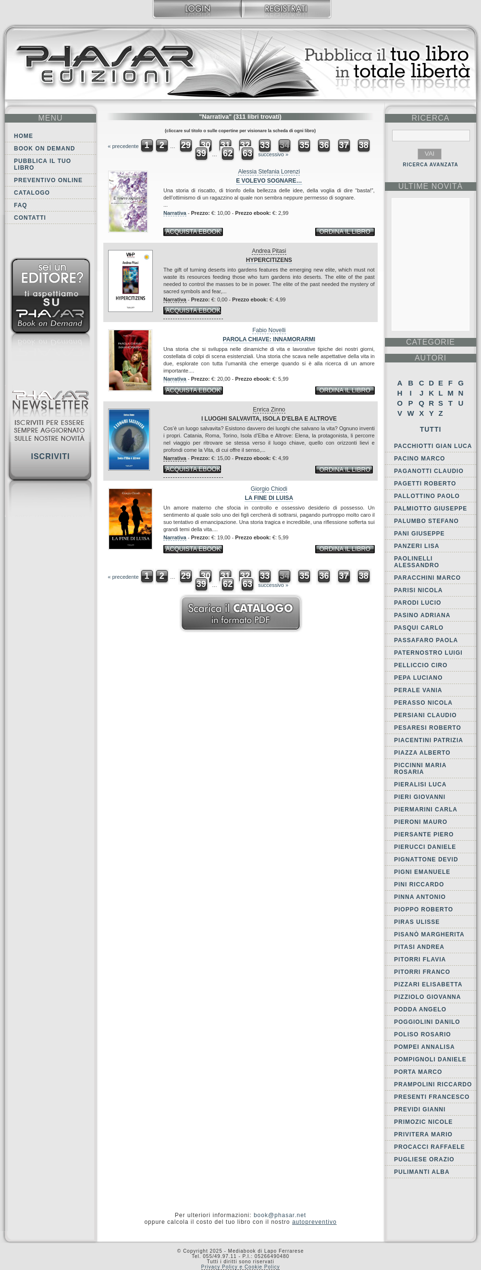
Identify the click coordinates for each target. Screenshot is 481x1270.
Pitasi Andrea (419, 947)
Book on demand (44, 148)
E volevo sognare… (269, 180)
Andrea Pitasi (269, 251)
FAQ (20, 205)
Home (23, 136)
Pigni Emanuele (422, 872)
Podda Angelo (420, 1009)
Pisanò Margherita (429, 934)
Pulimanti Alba (422, 1172)
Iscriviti (50, 456)
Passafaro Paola (426, 640)
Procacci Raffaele (429, 1147)
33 (265, 145)
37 (344, 145)
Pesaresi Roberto (427, 727)
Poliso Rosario (422, 1034)
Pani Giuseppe (419, 533)
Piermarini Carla (425, 809)
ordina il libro (344, 231)
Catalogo (32, 192)
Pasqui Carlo (419, 627)
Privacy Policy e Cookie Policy (240, 1267)
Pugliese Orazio (424, 1159)
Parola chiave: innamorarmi (269, 339)
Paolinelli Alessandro (416, 562)
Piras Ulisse (417, 922)
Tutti (431, 429)
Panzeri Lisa (416, 546)
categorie (430, 342)
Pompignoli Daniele (430, 1059)
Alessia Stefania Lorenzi (269, 171)
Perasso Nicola (423, 702)
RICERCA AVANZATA (430, 164)
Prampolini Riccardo (433, 1084)
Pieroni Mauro (420, 822)
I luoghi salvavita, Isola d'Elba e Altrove (269, 418)
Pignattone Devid (426, 859)
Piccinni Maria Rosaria (420, 768)
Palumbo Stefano (426, 521)
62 (228, 153)
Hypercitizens (269, 260)
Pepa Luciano (418, 677)
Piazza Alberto (422, 752)
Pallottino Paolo (427, 496)
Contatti (30, 217)
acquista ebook (193, 231)
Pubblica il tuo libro (42, 164)
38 (364, 145)
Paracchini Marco (427, 577)
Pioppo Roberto (423, 909)
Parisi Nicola (418, 590)
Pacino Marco (419, 458)
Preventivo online (48, 180)
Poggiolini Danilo (427, 1022)
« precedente (123, 146)
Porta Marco (418, 1072)
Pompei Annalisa (424, 1047)
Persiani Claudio (425, 715)
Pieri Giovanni (419, 797)
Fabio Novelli (268, 330)
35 (304, 145)
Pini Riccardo (419, 884)
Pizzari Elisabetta (428, 984)
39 (201, 153)
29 (186, 145)
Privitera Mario (423, 1134)
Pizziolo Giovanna (427, 997)
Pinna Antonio (420, 897)
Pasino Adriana (422, 615)
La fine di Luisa (269, 498)
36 (324, 145)
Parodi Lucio (417, 602)
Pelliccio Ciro (420, 665)
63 (247, 153)
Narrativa (174, 213)
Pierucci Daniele (425, 847)
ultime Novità (430, 186)
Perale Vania (418, 690)
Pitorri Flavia (420, 959)
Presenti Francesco (431, 1097)
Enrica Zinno (269, 409)
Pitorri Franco (422, 972)
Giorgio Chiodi (269, 489)
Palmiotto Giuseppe (430, 508)
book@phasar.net (280, 1215)
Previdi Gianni (419, 1109)
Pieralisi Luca (420, 784)
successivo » (273, 154)
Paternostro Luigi (428, 652)
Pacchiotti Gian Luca (433, 446)
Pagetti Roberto (425, 483)
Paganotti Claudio (429, 471)
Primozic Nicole (423, 1122)
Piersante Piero (424, 834)
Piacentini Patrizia (428, 740)
